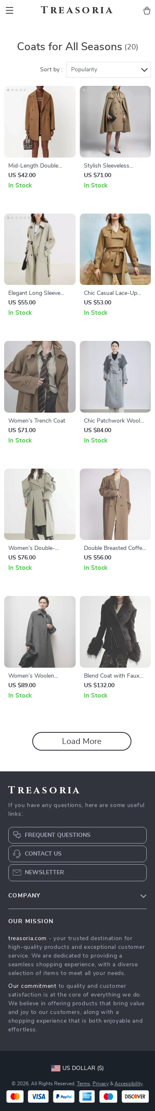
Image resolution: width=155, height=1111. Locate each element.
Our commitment (32, 986)
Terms (83, 1083)
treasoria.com (27, 938)
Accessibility (128, 1083)
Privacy (101, 1083)
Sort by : (51, 70)
